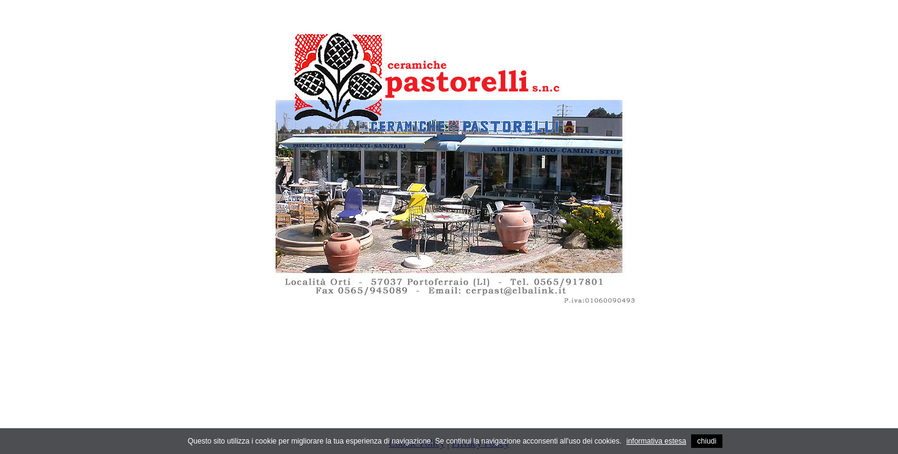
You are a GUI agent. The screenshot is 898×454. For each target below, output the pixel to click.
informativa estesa (656, 441)
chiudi (706, 441)
